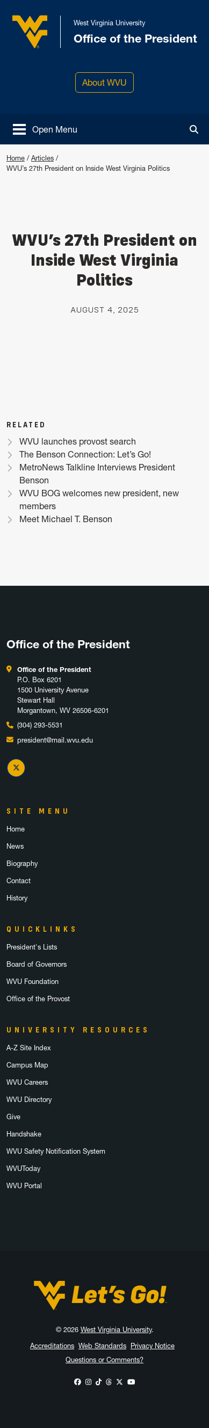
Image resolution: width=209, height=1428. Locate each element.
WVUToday (23, 1168)
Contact (18, 881)
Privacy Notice (153, 1346)
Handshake (23, 1134)
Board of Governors (36, 964)
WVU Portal (24, 1186)
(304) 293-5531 (40, 725)
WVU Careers (27, 1082)
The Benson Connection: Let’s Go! (85, 454)
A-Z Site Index (28, 1048)
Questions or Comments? (104, 1360)
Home (15, 158)
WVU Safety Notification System (55, 1151)
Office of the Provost (38, 999)
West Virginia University (116, 1330)
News (15, 846)
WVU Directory (29, 1100)
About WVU (104, 82)
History (16, 898)
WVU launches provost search (77, 441)
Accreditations (52, 1346)
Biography (22, 863)
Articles (42, 158)
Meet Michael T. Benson (65, 519)
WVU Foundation (32, 982)
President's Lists (31, 947)
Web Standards (102, 1346)
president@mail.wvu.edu (55, 740)
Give (13, 1117)
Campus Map (27, 1065)
